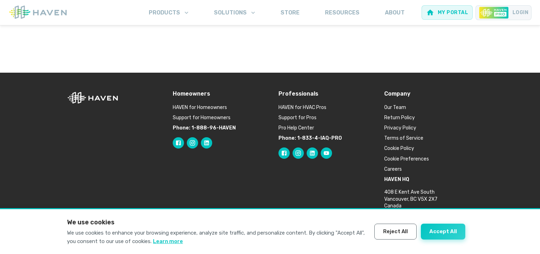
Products (169, 12)
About (395, 12)
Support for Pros (297, 118)
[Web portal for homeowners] (447, 12)
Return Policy (399, 118)
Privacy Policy (400, 128)
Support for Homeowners (202, 118)
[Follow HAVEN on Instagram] (192, 143)
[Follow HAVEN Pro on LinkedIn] (312, 153)
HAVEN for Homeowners (200, 107)
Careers (393, 169)
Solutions (235, 12)
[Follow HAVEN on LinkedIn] (206, 143)
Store (290, 12)
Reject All (395, 231)
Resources (342, 12)
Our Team (395, 107)
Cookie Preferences (406, 159)
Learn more (168, 241)
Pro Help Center (296, 128)
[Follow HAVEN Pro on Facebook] (284, 153)
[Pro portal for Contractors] (503, 12)
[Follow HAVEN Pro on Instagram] (298, 153)
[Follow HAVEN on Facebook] (178, 143)
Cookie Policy (399, 148)
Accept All (443, 231)
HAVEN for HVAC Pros (302, 107)
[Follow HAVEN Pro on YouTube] (326, 153)
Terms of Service (403, 138)
